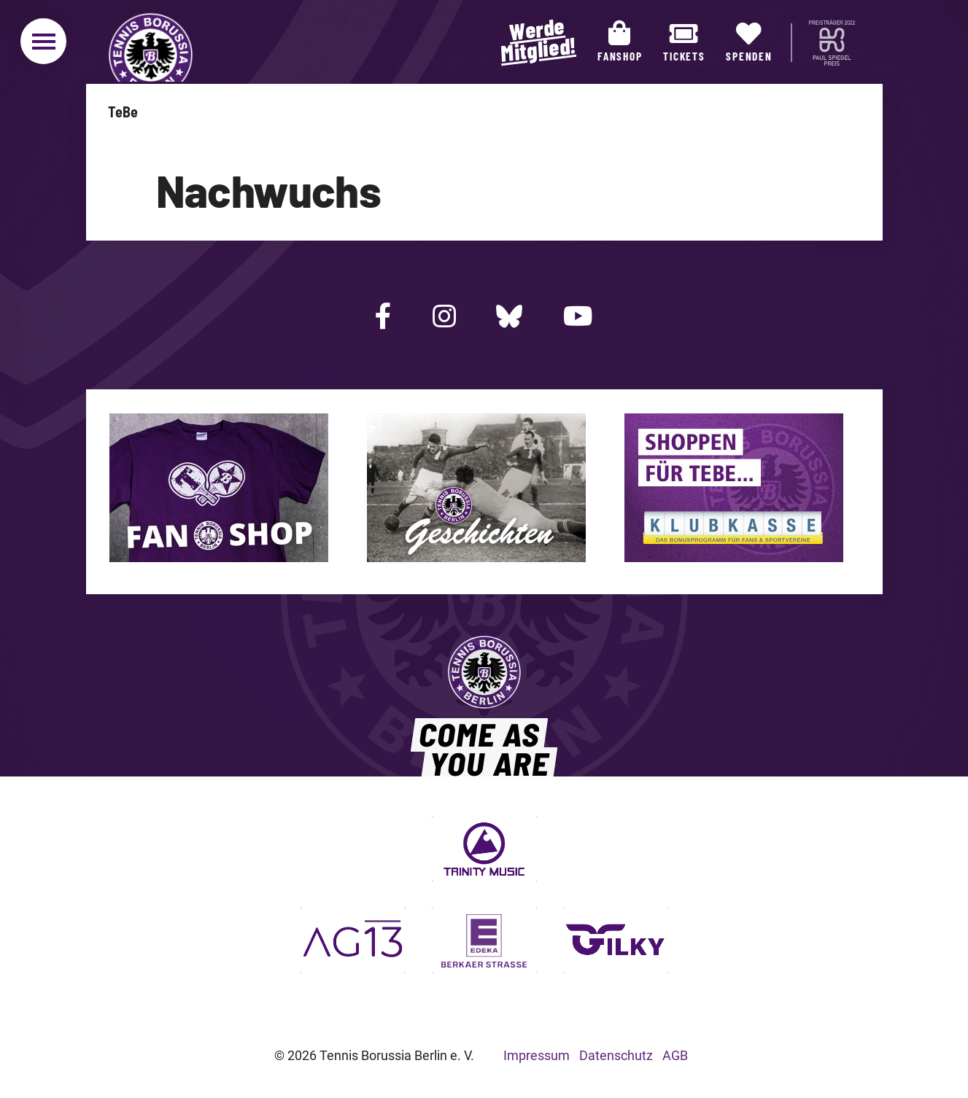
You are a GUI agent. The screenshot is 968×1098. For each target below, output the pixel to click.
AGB (675, 1055)
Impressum (536, 1055)
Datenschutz (616, 1055)
